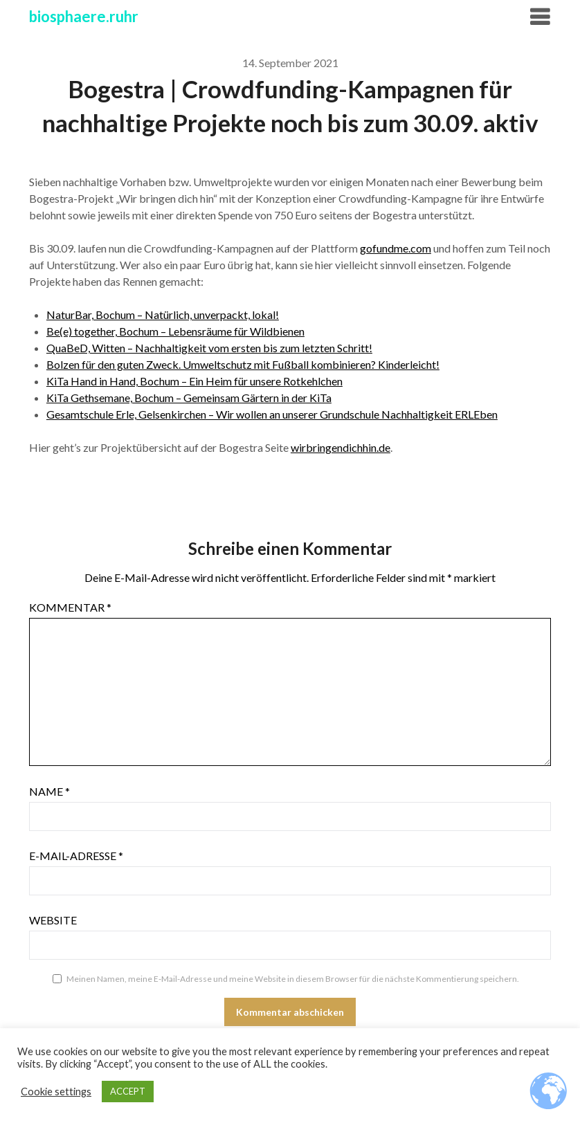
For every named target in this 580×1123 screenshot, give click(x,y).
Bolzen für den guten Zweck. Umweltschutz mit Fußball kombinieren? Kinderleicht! (242, 364)
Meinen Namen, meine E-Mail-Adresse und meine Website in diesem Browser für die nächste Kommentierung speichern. (292, 979)
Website (53, 919)
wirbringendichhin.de (340, 447)
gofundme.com (395, 248)
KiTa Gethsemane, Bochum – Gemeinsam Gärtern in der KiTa (189, 397)
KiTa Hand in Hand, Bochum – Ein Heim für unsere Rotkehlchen (194, 380)
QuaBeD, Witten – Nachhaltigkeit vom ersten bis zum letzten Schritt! (209, 347)
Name (49, 791)
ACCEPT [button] (127, 1091)
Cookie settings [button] (56, 1091)
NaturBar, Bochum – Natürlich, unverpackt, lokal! (162, 314)
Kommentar (70, 607)
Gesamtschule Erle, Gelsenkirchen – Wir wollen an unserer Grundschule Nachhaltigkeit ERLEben (272, 414)
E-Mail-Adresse (76, 855)
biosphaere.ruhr (83, 16)
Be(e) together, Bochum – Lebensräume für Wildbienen (175, 331)
